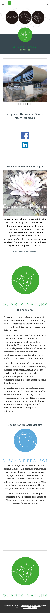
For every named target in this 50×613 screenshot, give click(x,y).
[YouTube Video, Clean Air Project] (25, 527)
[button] (3, 3)
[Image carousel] (25, 85)
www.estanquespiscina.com (25, 251)
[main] (25, 118)
